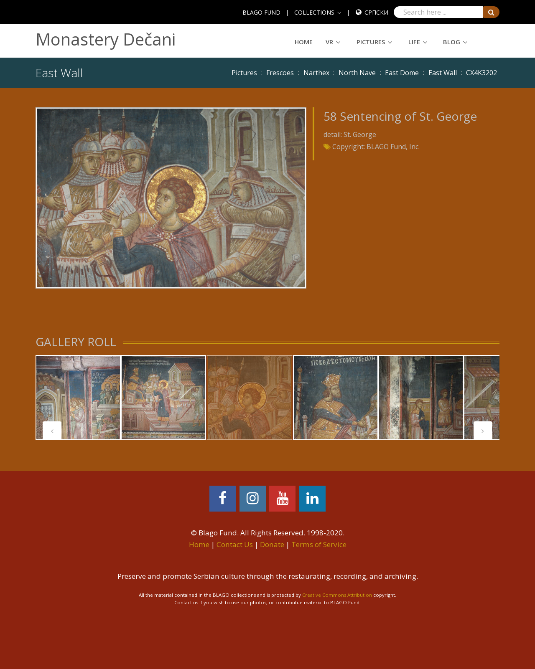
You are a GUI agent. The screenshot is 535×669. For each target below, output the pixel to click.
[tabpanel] (78, 397)
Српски (376, 12)
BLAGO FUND (261, 12)
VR (329, 42)
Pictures (371, 42)
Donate (272, 544)
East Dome (402, 72)
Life (414, 42)
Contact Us (235, 544)
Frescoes (280, 72)
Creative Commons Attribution (337, 595)
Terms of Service (318, 544)
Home (304, 42)
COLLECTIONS (314, 12)
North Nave (357, 72)
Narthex (316, 72)
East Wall (442, 72)
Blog (451, 42)
